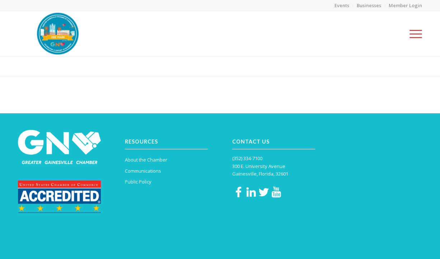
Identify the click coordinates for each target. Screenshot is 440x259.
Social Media (34, 66)
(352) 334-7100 (247, 158)
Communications (375, 66)
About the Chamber (146, 159)
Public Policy (138, 181)
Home (348, 66)
